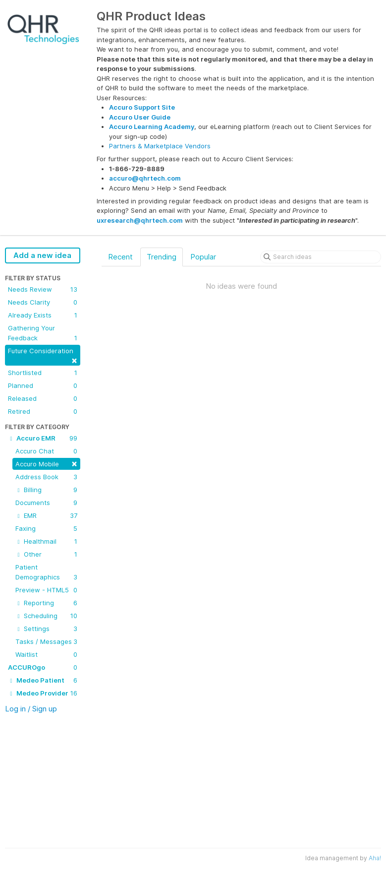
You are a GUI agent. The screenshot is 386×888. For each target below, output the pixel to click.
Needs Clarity (42, 302)
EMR (46, 515)
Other (46, 554)
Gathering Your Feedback (42, 333)
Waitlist (46, 654)
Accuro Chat (46, 451)
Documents (46, 502)
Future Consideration (42, 356)
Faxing (46, 528)
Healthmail (46, 541)
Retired (42, 411)
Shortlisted (42, 373)
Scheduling (46, 616)
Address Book (46, 477)
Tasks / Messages (46, 641)
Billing (46, 490)
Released (42, 398)
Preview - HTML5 (46, 590)
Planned (42, 385)
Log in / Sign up (31, 708)
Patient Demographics (46, 572)
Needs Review (42, 289)
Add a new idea (42, 255)
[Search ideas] (320, 257)
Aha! (375, 858)
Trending (161, 256)
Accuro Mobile (46, 463)
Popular (203, 256)
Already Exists (42, 315)
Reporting (46, 603)
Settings (46, 629)
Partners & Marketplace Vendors (160, 146)
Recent (120, 256)
